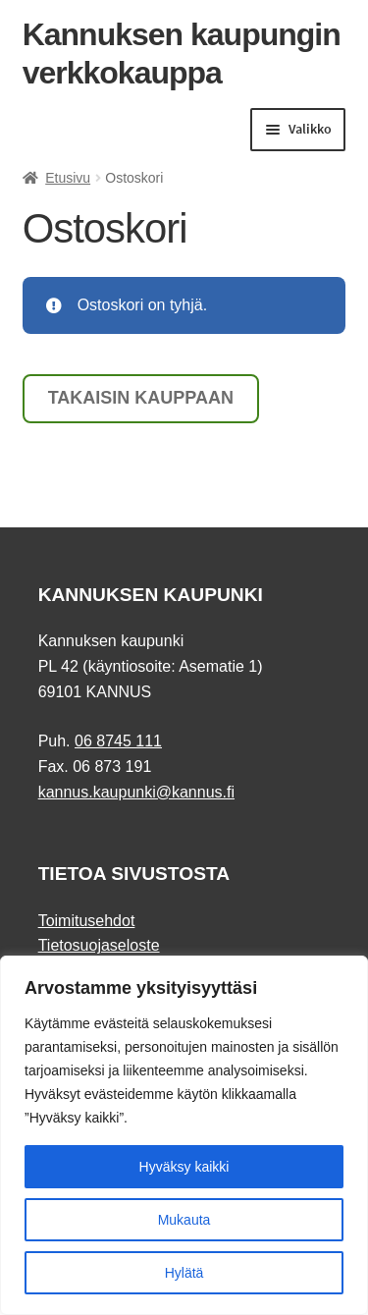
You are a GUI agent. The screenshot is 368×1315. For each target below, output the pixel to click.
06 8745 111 (118, 741)
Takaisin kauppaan (141, 398)
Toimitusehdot (86, 920)
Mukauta (184, 1220)
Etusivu (67, 178)
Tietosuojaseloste (99, 945)
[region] (184, 1135)
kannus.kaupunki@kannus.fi (136, 792)
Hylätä (184, 1273)
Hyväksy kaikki (184, 1167)
